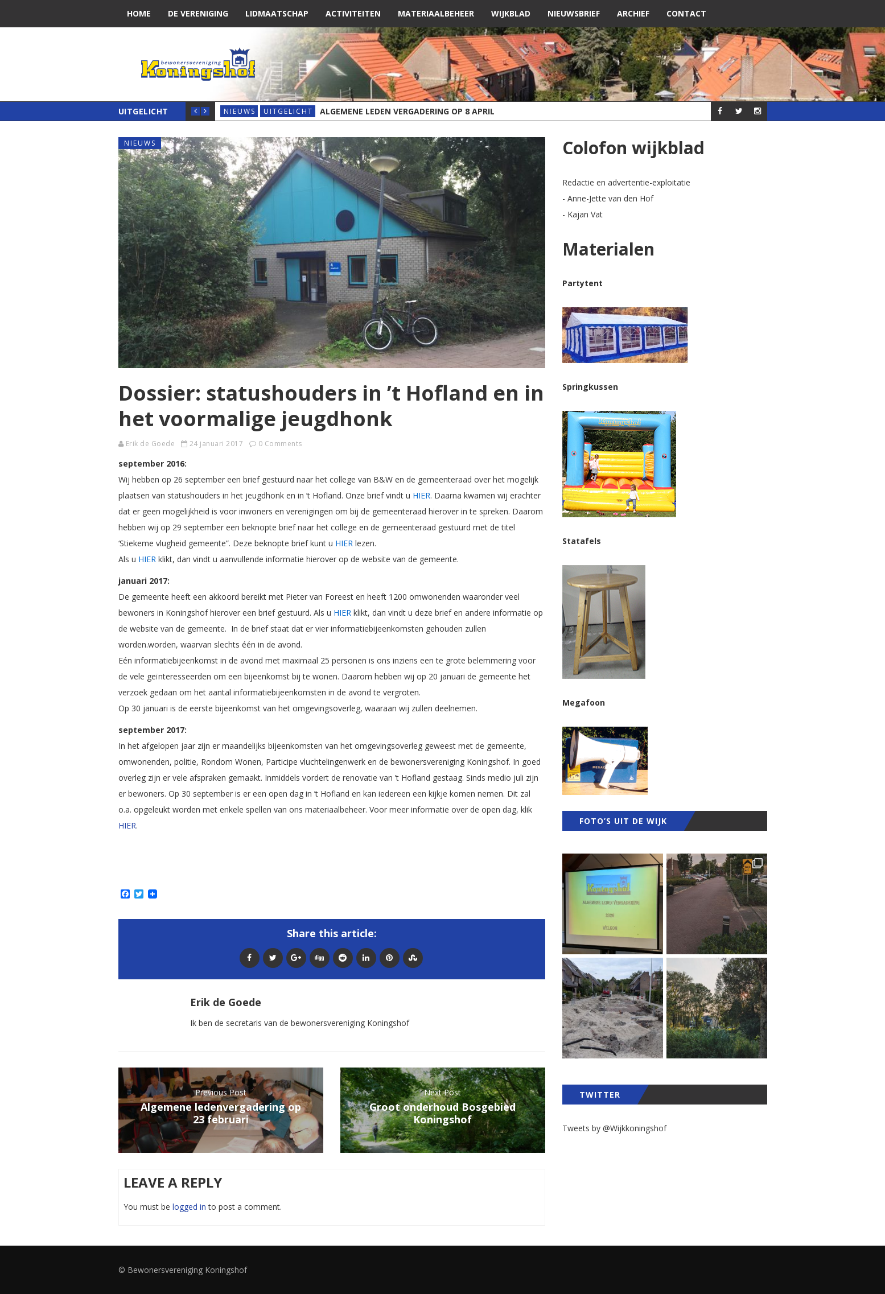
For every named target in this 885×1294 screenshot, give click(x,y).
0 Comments (280, 443)
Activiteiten (353, 13)
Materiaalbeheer (436, 13)
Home (139, 13)
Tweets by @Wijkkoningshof (614, 1128)
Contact (686, 13)
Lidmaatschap (276, 13)
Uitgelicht (288, 111)
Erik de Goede (150, 443)
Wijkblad (510, 13)
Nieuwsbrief (574, 13)
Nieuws (240, 111)
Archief (633, 13)
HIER (127, 825)
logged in (189, 1206)
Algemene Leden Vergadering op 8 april (407, 111)
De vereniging (198, 13)
